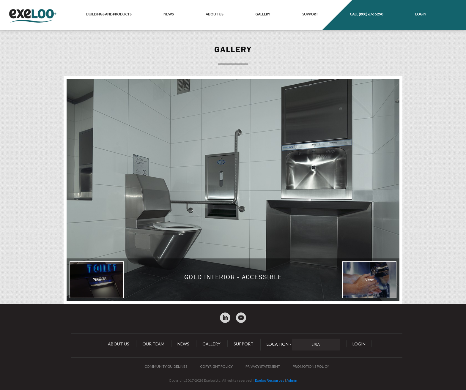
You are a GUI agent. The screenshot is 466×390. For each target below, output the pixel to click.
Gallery (262, 14)
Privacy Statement (262, 366)
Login (420, 14)
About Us (214, 14)
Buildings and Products (108, 14)
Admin (291, 380)
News (168, 14)
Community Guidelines (165, 366)
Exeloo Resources (269, 380)
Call (366, 14)
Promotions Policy (311, 366)
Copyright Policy (216, 366)
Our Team (153, 343)
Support (310, 14)
